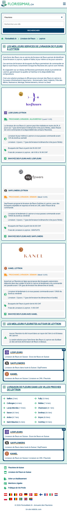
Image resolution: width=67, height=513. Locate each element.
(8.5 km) (13, 413)
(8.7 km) (13, 417)
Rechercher (33, 30)
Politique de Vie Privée (17, 488)
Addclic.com (36, 509)
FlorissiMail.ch (10, 39)
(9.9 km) (45, 422)
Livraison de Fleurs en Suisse (19, 472)
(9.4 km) (16, 422)
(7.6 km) (44, 403)
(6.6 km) (14, 403)
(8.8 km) (44, 417)
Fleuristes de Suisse (16, 468)
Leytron (42, 39)
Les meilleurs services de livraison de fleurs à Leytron (35, 48)
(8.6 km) (45, 413)
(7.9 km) (16, 408)
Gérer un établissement (17, 479)
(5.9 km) (43, 399)
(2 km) (12, 399)
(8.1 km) (46, 408)
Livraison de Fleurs (27, 39)
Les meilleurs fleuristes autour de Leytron (34, 323)
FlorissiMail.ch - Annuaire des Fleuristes (36, 505)
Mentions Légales (15, 483)
